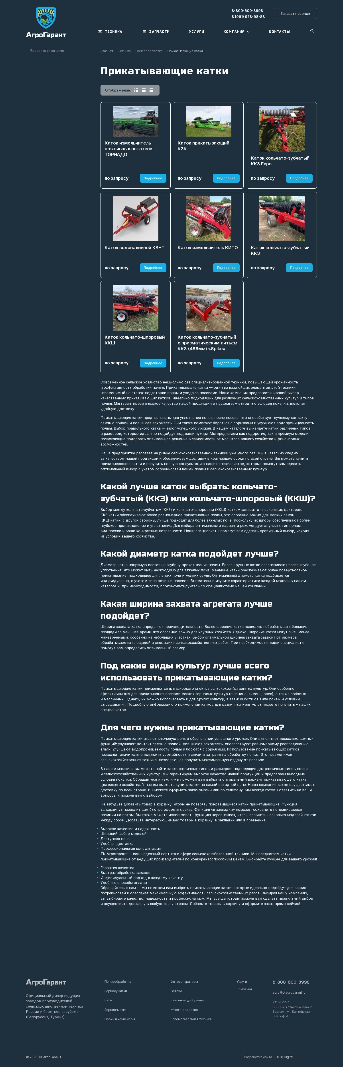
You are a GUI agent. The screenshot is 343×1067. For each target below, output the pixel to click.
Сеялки (176, 991)
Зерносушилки (115, 991)
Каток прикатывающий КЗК (204, 155)
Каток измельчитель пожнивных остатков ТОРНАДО (129, 158)
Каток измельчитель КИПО (208, 275)
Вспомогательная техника (191, 1019)
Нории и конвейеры (119, 1019)
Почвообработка (117, 981)
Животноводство (184, 1010)
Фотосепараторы (184, 981)
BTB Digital (285, 1057)
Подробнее (152, 191)
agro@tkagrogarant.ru (289, 992)
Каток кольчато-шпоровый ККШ (135, 382)
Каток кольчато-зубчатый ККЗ (280, 278)
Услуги (242, 981)
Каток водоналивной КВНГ (134, 275)
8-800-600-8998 (291, 982)
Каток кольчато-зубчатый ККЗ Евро (280, 174)
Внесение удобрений (187, 1000)
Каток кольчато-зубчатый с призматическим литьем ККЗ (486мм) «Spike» (208, 385)
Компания (244, 989)
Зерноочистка (115, 1010)
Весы (108, 1000)
